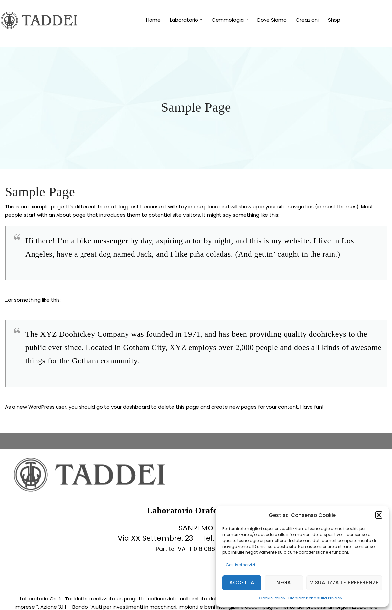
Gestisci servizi (240, 565)
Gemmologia (228, 19)
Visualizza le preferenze (344, 582)
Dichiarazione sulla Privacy (315, 598)
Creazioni (307, 19)
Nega (283, 582)
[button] (379, 515)
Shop (334, 19)
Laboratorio (184, 19)
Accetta (241, 582)
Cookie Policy (272, 598)
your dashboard (130, 406)
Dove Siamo (272, 19)
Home (153, 19)
